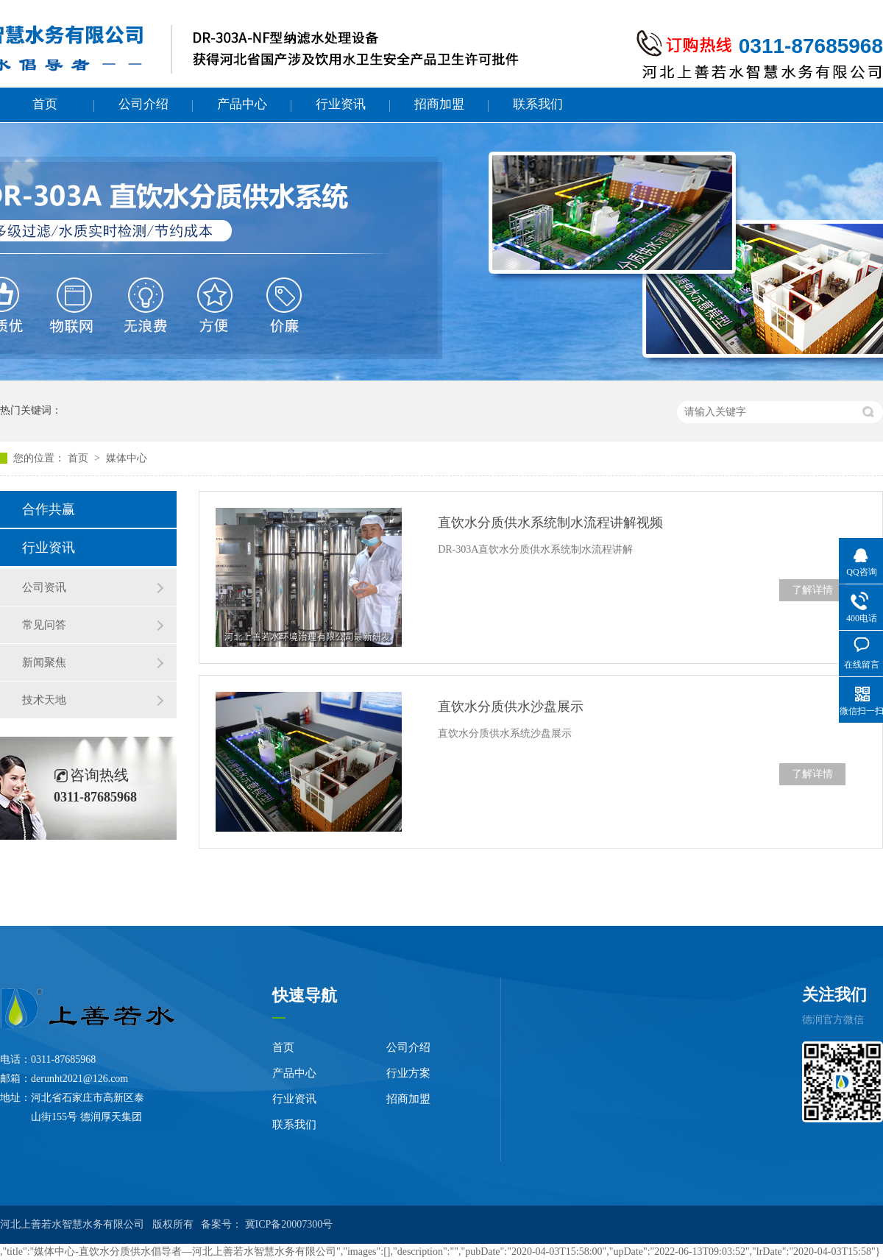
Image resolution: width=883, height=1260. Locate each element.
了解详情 (812, 589)
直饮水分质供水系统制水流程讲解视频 (550, 522)
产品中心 (242, 104)
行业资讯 (341, 104)
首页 (44, 104)
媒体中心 (126, 458)
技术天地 (44, 700)
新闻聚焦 (44, 662)
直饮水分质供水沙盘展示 (511, 706)
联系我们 (538, 104)
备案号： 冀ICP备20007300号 (267, 1224)
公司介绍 (143, 104)
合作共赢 (48, 509)
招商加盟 (439, 104)
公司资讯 (44, 587)
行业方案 (408, 1073)
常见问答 (44, 625)
